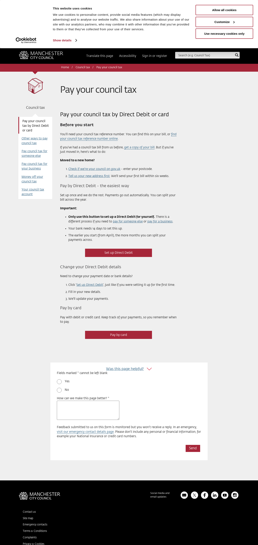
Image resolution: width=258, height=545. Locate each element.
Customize (224, 22)
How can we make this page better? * (83, 398)
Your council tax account (33, 192)
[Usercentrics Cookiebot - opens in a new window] (26, 40)
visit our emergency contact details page (85, 431)
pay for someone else (128, 221)
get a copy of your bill (139, 147)
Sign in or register (154, 56)
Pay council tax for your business (34, 166)
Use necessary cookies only (224, 33)
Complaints (30, 537)
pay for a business (160, 221)
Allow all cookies (224, 10)
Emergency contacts (35, 524)
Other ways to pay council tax (35, 141)
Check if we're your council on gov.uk (94, 169)
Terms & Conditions (35, 531)
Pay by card (118, 334)
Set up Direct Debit (118, 252)
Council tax (83, 67)
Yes (67, 381)
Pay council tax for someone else (34, 153)
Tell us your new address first (89, 176)
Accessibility (127, 56)
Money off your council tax (32, 179)
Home (65, 67)
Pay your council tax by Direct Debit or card (35, 126)
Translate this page (99, 56)
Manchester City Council (41, 56)
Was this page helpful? (125, 369)
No (67, 389)
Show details (62, 40)
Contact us (29, 512)
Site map (28, 518)
